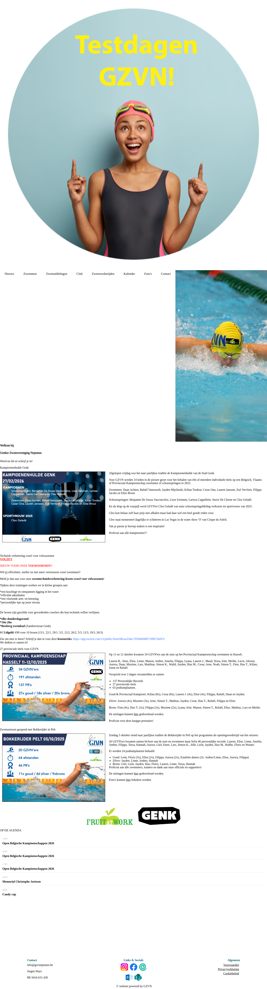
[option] (221, 356)
